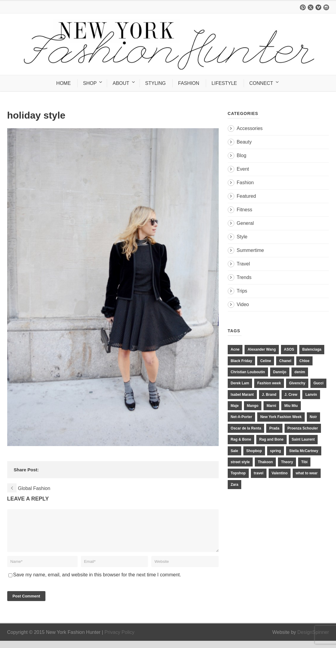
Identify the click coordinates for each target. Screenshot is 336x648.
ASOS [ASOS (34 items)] (289, 349)
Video (243, 304)
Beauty (244, 141)
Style (242, 236)
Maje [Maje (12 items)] (235, 406)
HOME (63, 83)
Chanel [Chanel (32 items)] (285, 361)
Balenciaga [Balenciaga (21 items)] (311, 349)
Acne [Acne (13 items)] (235, 349)
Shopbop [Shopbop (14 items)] (254, 451)
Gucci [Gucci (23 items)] (318, 383)
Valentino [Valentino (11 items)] (280, 473)
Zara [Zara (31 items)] (234, 484)
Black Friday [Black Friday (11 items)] (241, 361)
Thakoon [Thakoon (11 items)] (265, 462)
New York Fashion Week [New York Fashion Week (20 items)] (280, 417)
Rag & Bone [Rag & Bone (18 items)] (241, 439)
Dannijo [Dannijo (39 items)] (279, 372)
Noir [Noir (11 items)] (313, 417)
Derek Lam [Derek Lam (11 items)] (240, 383)
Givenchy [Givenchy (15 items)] (297, 383)
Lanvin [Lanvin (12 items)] (311, 394)
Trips (242, 290)
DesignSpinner (313, 639)
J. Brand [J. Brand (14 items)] (269, 394)
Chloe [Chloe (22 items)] (304, 361)
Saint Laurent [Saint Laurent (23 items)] (303, 439)
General (245, 223)
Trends (244, 277)
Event (243, 169)
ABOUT (121, 83)
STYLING (155, 83)
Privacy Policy (119, 639)
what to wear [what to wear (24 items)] (307, 473)
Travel (243, 263)
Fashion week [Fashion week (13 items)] (269, 383)
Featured (246, 196)
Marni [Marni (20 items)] (271, 406)
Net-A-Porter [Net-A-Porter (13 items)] (241, 417)
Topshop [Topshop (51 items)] (238, 473)
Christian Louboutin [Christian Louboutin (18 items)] (248, 372)
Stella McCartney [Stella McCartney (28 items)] (303, 451)
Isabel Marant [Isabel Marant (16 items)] (242, 394)
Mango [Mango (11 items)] (253, 406)
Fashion (245, 182)
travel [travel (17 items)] (259, 473)
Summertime (250, 250)
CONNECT (261, 83)
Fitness (244, 209)
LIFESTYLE (224, 83)
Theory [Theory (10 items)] (287, 462)
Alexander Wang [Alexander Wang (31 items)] (262, 349)
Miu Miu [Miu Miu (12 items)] (291, 406)
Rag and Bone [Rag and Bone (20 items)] (271, 439)
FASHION (188, 83)
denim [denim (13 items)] (299, 372)
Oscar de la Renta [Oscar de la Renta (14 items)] (246, 428)
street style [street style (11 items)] (240, 462)
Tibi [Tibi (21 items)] (304, 462)
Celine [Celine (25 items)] (265, 361)
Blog (241, 155)
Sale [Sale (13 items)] (234, 451)
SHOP (90, 83)
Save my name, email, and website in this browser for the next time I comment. (97, 581)
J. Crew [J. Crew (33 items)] (291, 394)
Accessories (250, 128)
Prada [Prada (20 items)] (274, 428)
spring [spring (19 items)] (275, 451)
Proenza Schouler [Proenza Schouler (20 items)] (303, 428)
